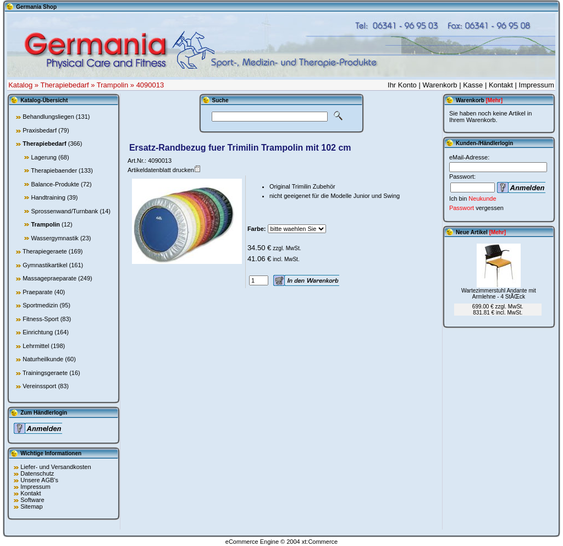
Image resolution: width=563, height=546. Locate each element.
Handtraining (48, 197)
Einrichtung (38, 332)
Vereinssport (39, 386)
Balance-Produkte (55, 184)
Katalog (20, 85)
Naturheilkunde (43, 359)
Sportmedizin (40, 305)
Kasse (473, 85)
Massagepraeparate (49, 278)
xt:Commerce (320, 541)
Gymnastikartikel (45, 265)
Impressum (536, 85)
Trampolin (112, 85)
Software (32, 500)
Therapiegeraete (45, 251)
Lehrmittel (36, 346)
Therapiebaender (54, 170)
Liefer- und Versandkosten (55, 467)
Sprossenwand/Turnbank (64, 211)
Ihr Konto (402, 85)
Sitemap (31, 506)
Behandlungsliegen (48, 116)
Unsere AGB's (39, 480)
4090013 (150, 85)
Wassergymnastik (54, 238)
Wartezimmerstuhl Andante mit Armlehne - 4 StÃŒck (498, 294)
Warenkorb (439, 85)
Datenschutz (37, 473)
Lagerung (44, 157)
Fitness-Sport (40, 319)
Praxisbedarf (40, 130)
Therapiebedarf (64, 85)
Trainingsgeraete (45, 372)
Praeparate (37, 292)
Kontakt (501, 85)
